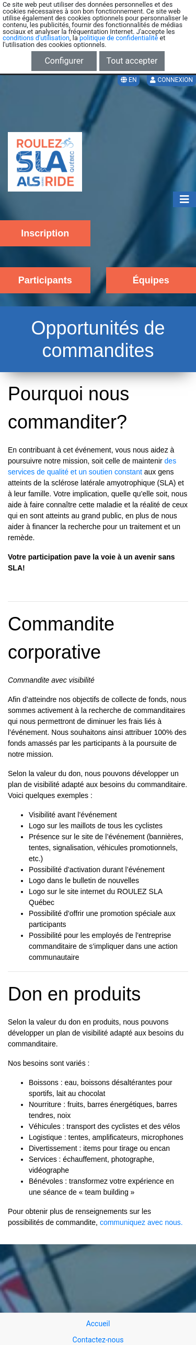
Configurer (63, 61)
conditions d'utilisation (36, 38)
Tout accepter (132, 61)
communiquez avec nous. (141, 1222)
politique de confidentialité (118, 38)
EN (128, 80)
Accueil (98, 1323)
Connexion (171, 80)
